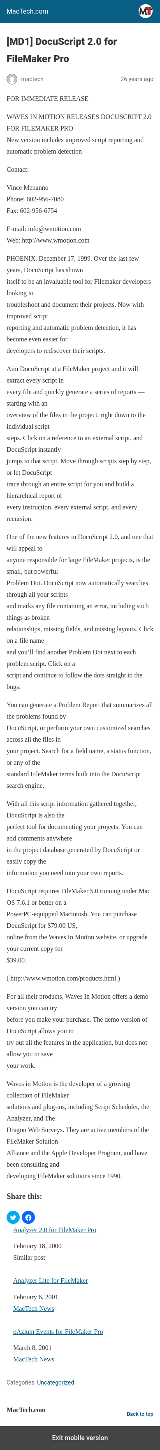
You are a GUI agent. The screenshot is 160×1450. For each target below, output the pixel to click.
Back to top (140, 1414)
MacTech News (33, 1308)
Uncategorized (55, 1382)
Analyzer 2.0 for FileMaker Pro (54, 1229)
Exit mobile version (80, 1438)
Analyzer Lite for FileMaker (50, 1280)
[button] (13, 1217)
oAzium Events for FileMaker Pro (58, 1331)
